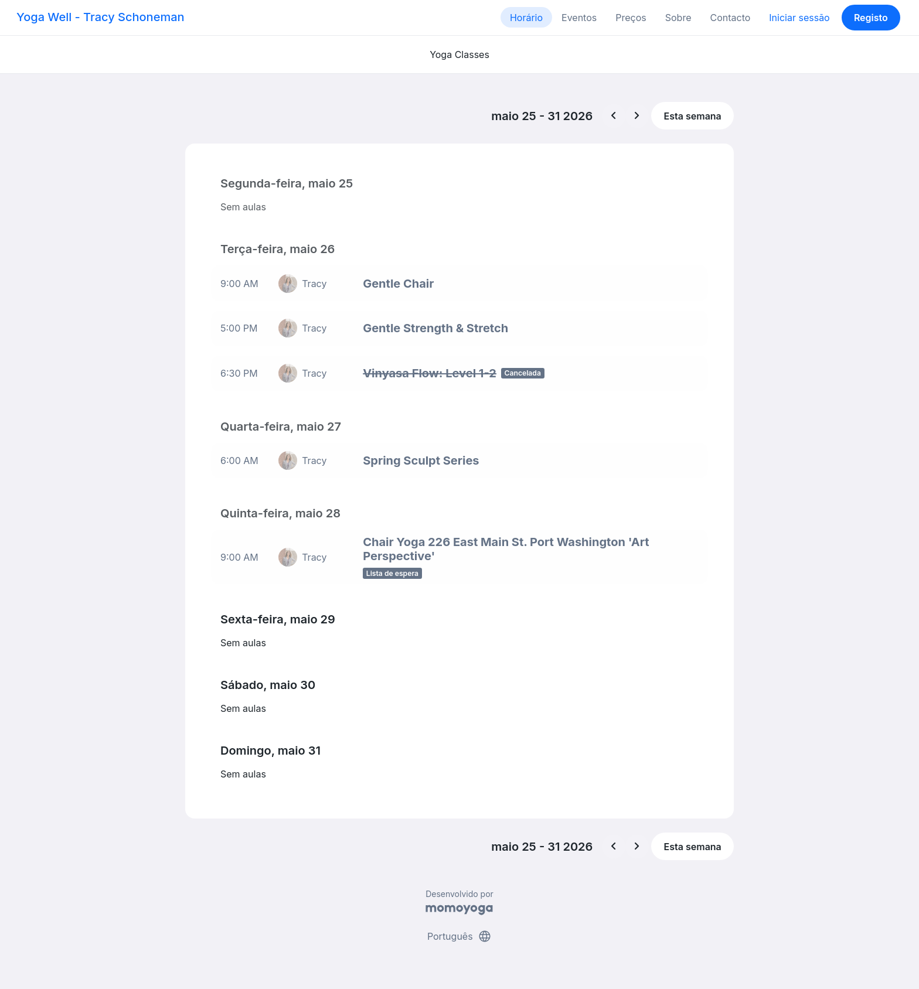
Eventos (579, 17)
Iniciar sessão (799, 17)
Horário (526, 17)
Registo (871, 17)
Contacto (730, 17)
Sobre (678, 17)
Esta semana (692, 116)
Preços (630, 17)
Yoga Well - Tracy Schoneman (100, 17)
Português (459, 935)
